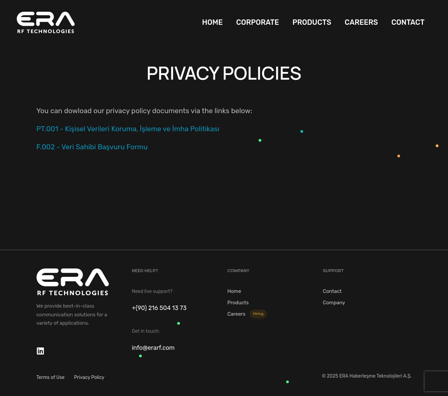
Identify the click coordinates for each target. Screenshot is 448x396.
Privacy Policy (89, 377)
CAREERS (361, 22)
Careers (247, 314)
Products (238, 303)
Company (334, 303)
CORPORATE (257, 22)
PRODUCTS (312, 22)
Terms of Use (51, 377)
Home (234, 291)
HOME (212, 22)
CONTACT (408, 22)
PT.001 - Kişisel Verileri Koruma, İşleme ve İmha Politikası (128, 129)
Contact (332, 291)
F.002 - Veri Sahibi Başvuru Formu (92, 147)
